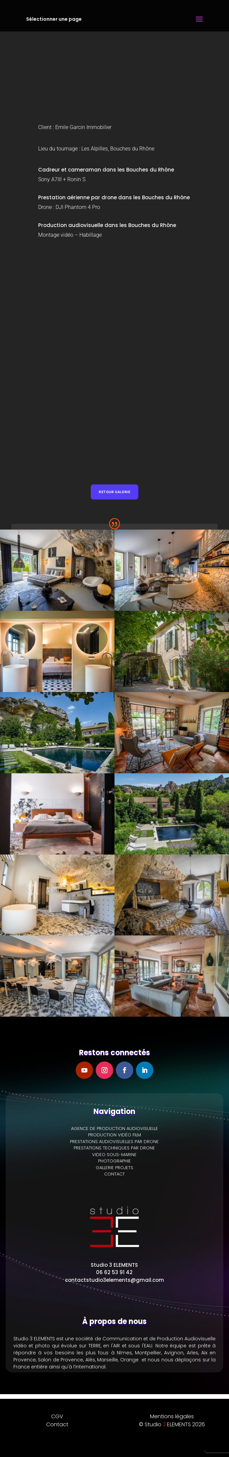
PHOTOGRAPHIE (114, 1161)
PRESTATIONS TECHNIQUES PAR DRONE (114, 1148)
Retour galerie (114, 492)
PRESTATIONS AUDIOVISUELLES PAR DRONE (114, 1141)
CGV (57, 1416)
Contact (57, 1424)
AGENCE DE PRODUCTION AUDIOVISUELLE (114, 1128)
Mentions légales (172, 1416)
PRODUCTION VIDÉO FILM (114, 1135)
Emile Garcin (70, 127)
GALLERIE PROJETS (114, 1167)
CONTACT (114, 1174)
